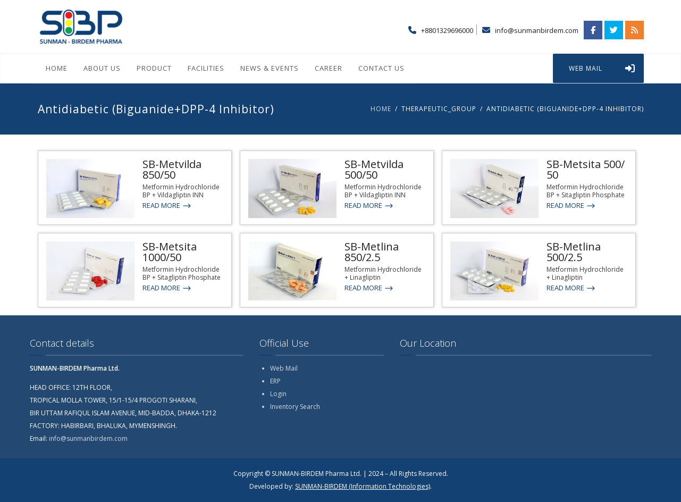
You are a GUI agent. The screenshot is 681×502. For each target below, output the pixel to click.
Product (154, 68)
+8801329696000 (447, 30)
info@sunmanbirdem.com (536, 30)
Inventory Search (295, 406)
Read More (167, 205)
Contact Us (381, 68)
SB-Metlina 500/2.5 (574, 251)
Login (278, 393)
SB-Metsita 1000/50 (169, 251)
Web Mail (284, 368)
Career (328, 68)
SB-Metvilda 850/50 (171, 169)
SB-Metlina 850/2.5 (371, 251)
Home (57, 68)
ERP (275, 381)
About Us (102, 68)
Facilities (206, 68)
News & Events (269, 68)
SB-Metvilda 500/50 (373, 169)
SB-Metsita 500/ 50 (586, 169)
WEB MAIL (606, 68)
